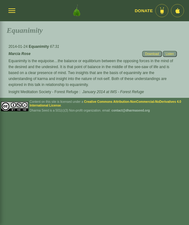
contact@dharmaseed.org (130, 110)
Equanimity (39, 46)
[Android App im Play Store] (161, 10)
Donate (144, 10)
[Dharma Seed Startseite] (77, 11)
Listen (170, 54)
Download (152, 54)
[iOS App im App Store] (177, 10)
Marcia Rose (19, 54)
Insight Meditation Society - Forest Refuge (43, 92)
